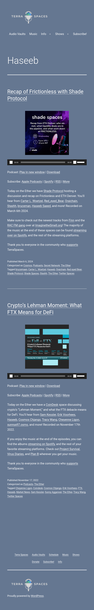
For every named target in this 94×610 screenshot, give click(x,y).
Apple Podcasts (32, 181)
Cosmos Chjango (30, 419)
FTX (80, 488)
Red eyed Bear (74, 269)
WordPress (37, 595)
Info (43, 34)
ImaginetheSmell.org (48, 225)
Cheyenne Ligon (69, 419)
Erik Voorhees (66, 414)
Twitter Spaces (66, 273)
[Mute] (74, 162)
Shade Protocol (53, 191)
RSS (58, 181)
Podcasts (38, 265)
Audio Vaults (17, 34)
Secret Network (52, 265)
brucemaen (21, 269)
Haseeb (51, 269)
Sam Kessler (48, 414)
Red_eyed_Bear (54, 201)
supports (72, 244)
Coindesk (38, 488)
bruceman (24, 206)
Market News (23, 492)
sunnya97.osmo (17, 424)
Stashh (11, 206)
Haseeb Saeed (41, 206)
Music (33, 34)
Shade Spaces (31, 273)
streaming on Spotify (41, 444)
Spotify (48, 181)
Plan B (35, 454)
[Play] (11, 162)
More (66, 181)
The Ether (66, 265)
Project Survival (70, 449)
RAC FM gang (16, 225)
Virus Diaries (15, 454)
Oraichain (71, 201)
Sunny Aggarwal (53, 492)
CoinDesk (52, 404)
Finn (71, 220)
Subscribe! (80, 34)
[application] (47, 162)
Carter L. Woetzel (32, 201)
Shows (59, 34)
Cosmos (27, 265)
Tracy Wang (49, 419)
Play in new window (32, 172)
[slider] (43, 162)
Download (53, 172)
